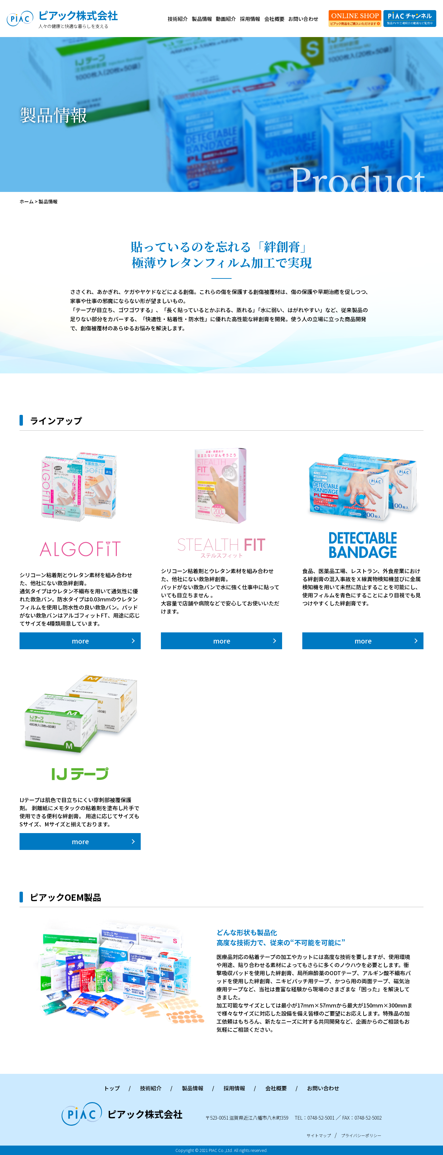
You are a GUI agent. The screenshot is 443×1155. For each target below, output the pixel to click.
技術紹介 (178, 18)
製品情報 (202, 18)
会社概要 (274, 18)
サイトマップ (319, 1135)
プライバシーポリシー (361, 1135)
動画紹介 (226, 18)
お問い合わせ (303, 18)
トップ (112, 1088)
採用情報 (250, 18)
